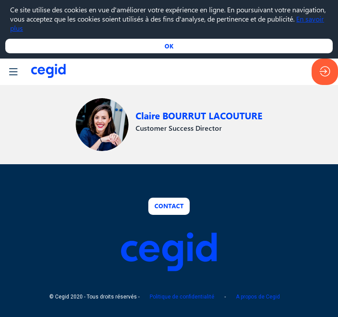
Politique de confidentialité (182, 297)
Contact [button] (169, 206)
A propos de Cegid (258, 297)
